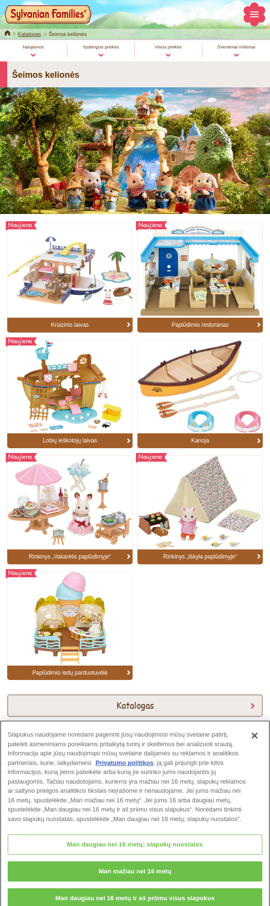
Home (7, 32)
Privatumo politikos (125, 769)
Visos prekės (168, 46)
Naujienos (33, 46)
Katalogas (29, 34)
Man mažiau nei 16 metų (135, 877)
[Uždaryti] (254, 741)
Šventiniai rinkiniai (236, 46)
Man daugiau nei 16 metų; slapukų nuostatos (135, 850)
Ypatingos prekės (101, 46)
